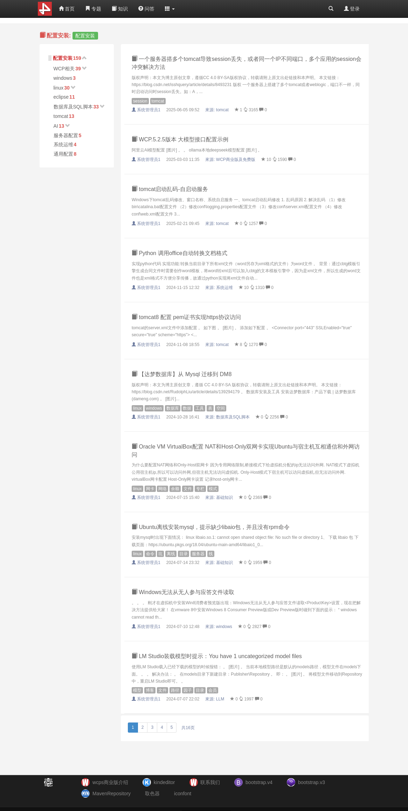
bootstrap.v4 (259, 782)
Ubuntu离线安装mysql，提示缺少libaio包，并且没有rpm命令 (211, 527)
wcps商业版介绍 (110, 782)
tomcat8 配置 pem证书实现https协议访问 (186, 317)
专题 (93, 9)
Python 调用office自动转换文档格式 (179, 253)
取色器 (152, 793)
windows (63, 78)
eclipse (61, 97)
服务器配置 (66, 135)
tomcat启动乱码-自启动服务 (170, 189)
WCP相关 (64, 68)
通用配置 (63, 154)
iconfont (182, 793)
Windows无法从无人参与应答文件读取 (183, 592)
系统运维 (63, 144)
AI (56, 126)
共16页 (187, 727)
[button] (170, 8)
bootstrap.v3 (311, 782)
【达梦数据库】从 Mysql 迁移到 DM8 (181, 374)
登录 (352, 9)
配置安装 (62, 58)
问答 (146, 9)
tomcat (61, 116)
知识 (120, 9)
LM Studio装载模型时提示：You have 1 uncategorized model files (217, 656)
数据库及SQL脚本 (73, 107)
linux (59, 88)
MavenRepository (111, 793)
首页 (67, 9)
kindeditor (164, 782)
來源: (217, 109)
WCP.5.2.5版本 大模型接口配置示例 (180, 139)
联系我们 (210, 782)
